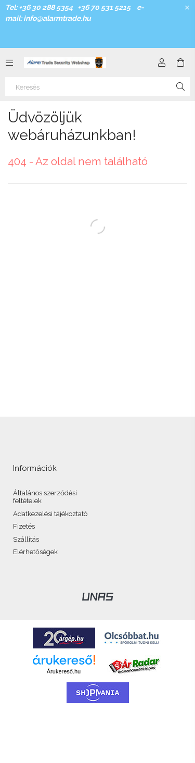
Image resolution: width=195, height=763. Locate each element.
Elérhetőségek (35, 552)
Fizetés (24, 526)
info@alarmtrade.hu (57, 18)
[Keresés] (97, 86)
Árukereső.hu (64, 671)
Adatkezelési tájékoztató (50, 514)
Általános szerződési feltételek (45, 497)
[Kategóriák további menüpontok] (9, 62)
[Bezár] (187, 8)
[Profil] (161, 62)
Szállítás (26, 539)
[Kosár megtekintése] (180, 62)
